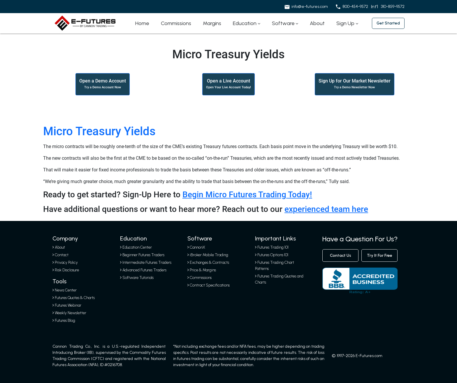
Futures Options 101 (272, 254)
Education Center (136, 247)
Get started (388, 23)
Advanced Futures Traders (143, 270)
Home (142, 23)
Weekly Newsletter (69, 312)
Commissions (176, 23)
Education (244, 23)
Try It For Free (379, 255)
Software (283, 23)
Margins (212, 23)
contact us (340, 255)
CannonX (197, 247)
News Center (64, 290)
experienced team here (326, 209)
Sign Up (345, 23)
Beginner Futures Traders (142, 254)
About (317, 23)
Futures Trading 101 (273, 247)
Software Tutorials (137, 277)
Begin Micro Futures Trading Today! (247, 194)
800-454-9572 (355, 6)
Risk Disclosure (67, 270)
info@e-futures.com (309, 6)
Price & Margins (203, 270)
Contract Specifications (210, 285)
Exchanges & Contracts (209, 262)
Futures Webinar (66, 305)
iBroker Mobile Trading (209, 254)
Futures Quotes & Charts (73, 297)
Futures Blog (63, 320)
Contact (61, 254)
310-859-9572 (393, 6)
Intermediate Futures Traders (145, 262)
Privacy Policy (66, 262)
